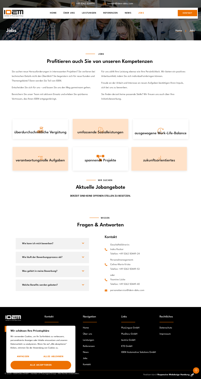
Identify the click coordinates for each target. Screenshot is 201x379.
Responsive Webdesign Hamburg (174, 375)
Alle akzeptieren (41, 365)
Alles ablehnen (53, 357)
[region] (40, 349)
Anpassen (23, 357)
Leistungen (89, 13)
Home (53, 13)
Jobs (141, 13)
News (128, 13)
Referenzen (110, 13)
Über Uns (69, 13)
